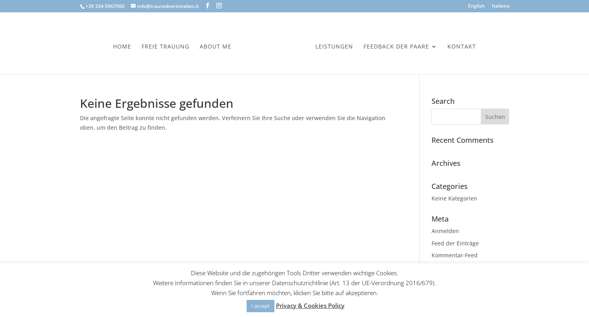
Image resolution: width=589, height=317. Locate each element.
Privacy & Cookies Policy (310, 305)
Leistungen (334, 47)
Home (122, 47)
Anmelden (445, 231)
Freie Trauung (165, 47)
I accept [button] (260, 305)
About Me (215, 47)
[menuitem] (476, 8)
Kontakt (461, 47)
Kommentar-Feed (455, 255)
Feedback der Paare (396, 47)
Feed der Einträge (455, 243)
